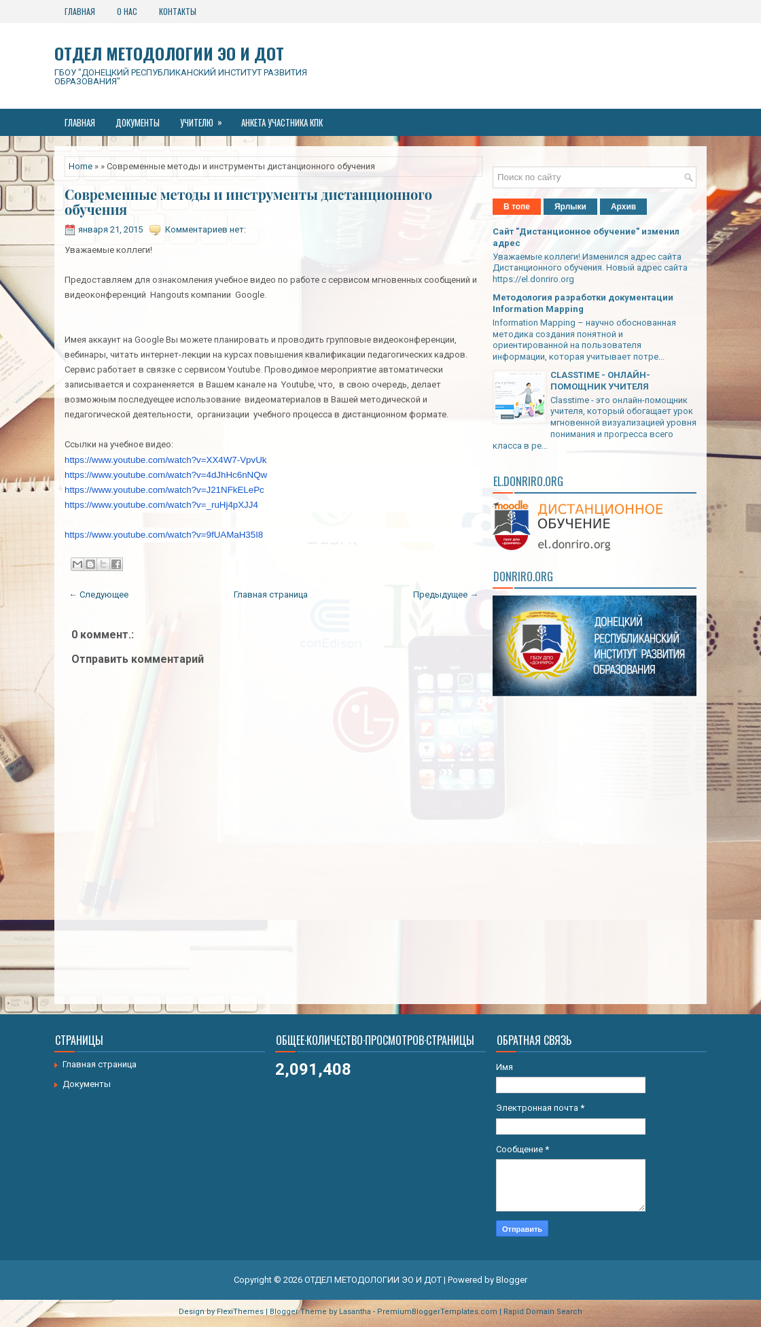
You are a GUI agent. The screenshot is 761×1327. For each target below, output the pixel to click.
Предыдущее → (445, 594)
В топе (516, 206)
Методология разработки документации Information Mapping (583, 303)
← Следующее (98, 594)
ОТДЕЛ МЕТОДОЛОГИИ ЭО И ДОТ (169, 53)
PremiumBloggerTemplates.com (437, 1311)
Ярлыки (570, 206)
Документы (138, 122)
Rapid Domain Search (542, 1311)
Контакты (177, 11)
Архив (623, 206)
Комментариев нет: (205, 229)
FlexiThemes (240, 1311)
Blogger (511, 1280)
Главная (80, 11)
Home (80, 166)
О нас (127, 11)
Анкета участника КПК (282, 122)
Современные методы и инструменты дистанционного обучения (248, 202)
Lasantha (355, 1311)
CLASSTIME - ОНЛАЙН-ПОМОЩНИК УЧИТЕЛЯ (600, 381)
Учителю (205, 119)
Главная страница (271, 594)
